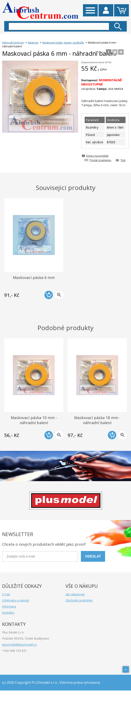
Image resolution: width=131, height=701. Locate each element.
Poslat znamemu (100, 160)
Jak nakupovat (75, 594)
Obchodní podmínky (79, 600)
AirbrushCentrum (13, 42)
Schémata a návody (15, 600)
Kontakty (8, 613)
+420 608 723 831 (14, 651)
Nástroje (33, 42)
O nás (6, 594)
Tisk (123, 160)
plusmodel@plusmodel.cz (19, 645)
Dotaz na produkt (97, 156)
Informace (9, 606)
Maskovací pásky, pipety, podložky (63, 42)
